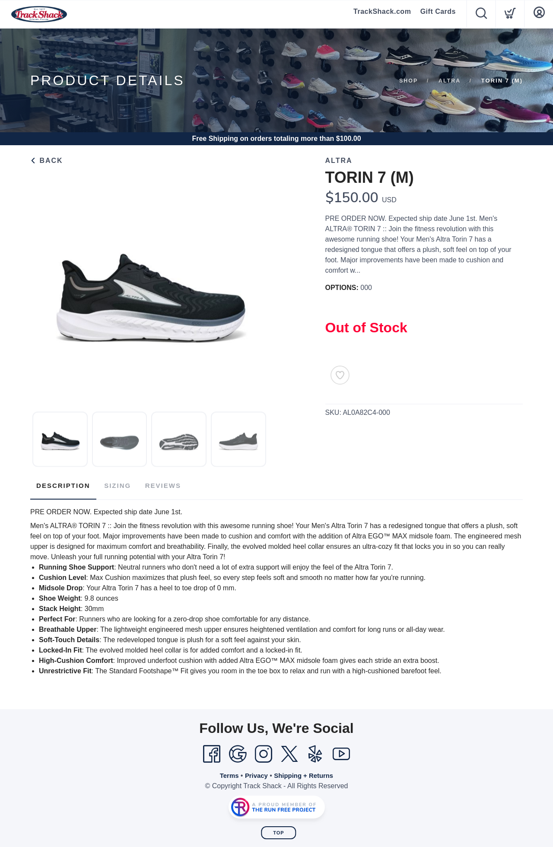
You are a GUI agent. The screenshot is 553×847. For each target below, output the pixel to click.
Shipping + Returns (305, 773)
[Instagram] (263, 751)
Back (46, 160)
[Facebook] (212, 751)
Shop (407, 80)
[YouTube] (341, 751)
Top (278, 830)
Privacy (254, 773)
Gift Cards (438, 14)
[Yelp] (315, 751)
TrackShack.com (383, 14)
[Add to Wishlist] (340, 375)
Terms (226, 773)
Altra (449, 80)
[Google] (238, 751)
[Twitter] (289, 751)
